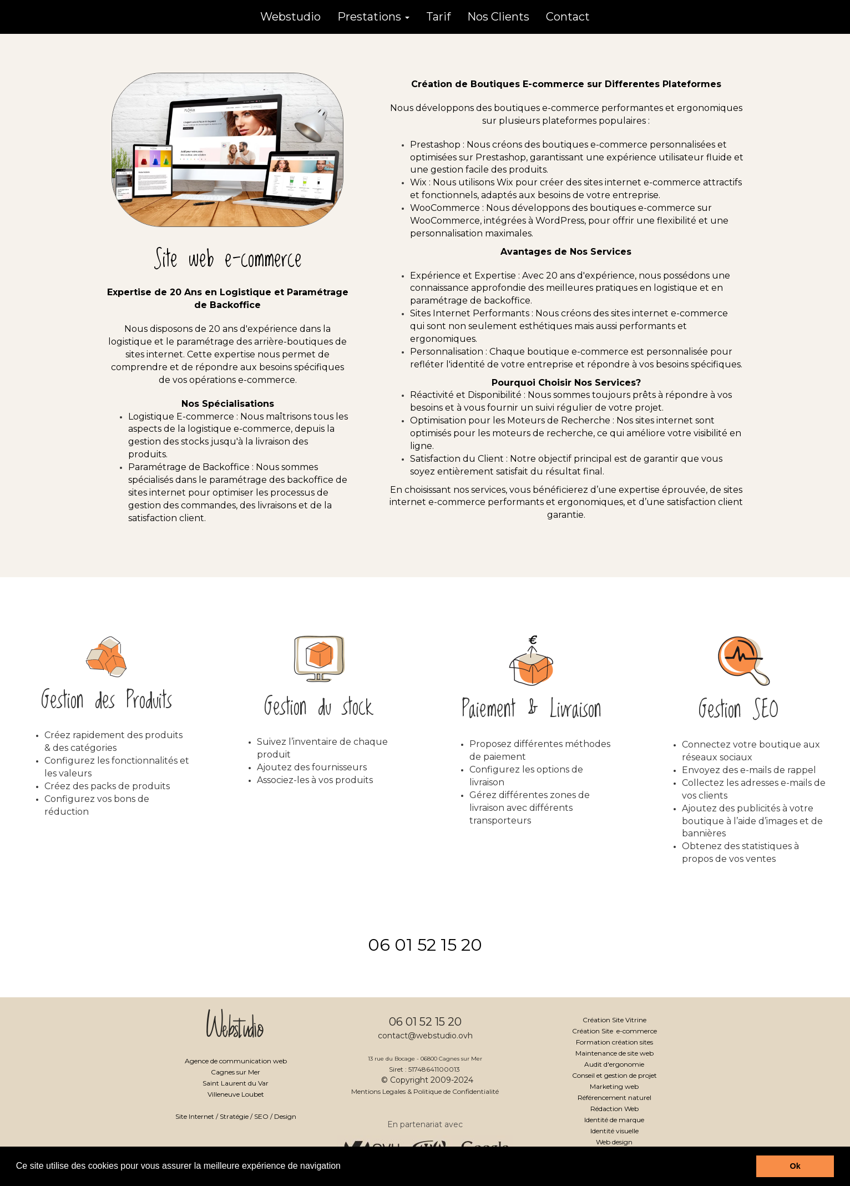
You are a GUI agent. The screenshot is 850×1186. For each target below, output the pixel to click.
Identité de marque (614, 1120)
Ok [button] (795, 1166)
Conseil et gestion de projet (614, 1075)
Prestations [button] (373, 16)
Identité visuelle (614, 1131)
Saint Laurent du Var (236, 1083)
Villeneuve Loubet (236, 1094)
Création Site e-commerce (614, 1031)
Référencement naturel (614, 1097)
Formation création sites (614, 1042)
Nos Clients (498, 16)
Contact (568, 16)
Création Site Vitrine (614, 1020)
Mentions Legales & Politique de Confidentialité (425, 1091)
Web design (614, 1142)
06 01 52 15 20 (425, 945)
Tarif (438, 16)
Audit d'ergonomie (614, 1064)
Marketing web (614, 1086)
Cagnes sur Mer (235, 1072)
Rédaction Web (614, 1108)
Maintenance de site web (614, 1053)
